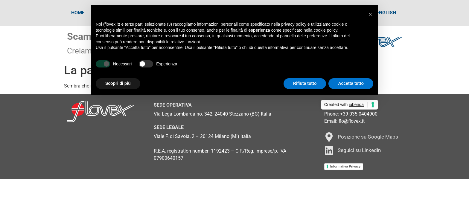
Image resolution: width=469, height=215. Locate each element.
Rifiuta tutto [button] (305, 83)
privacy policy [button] (293, 24)
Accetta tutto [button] (351, 83)
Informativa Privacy (345, 166)
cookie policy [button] (325, 30)
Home (78, 13)
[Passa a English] (386, 13)
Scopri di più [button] (118, 83)
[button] (370, 14)
